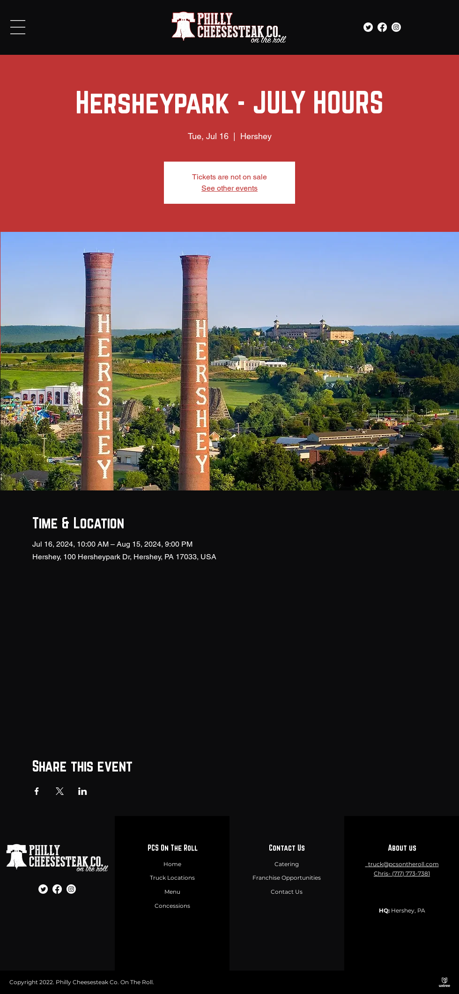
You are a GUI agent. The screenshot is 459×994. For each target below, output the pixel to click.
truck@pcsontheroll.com (403, 864)
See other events (229, 188)
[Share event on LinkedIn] (82, 791)
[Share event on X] (59, 791)
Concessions (172, 905)
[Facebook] (382, 27)
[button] (17, 27)
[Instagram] (396, 27)
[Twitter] (368, 27)
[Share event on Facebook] (36, 791)
